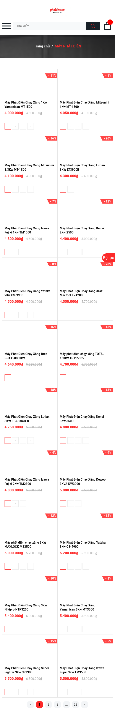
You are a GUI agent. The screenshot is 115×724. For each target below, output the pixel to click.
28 (75, 704)
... (66, 704)
